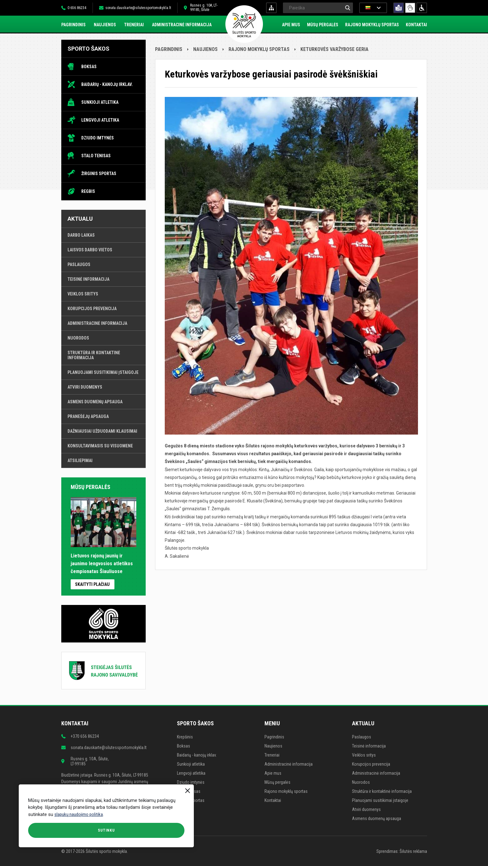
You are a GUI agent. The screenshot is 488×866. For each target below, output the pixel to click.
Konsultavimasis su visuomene (100, 445)
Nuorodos (78, 337)
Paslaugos (79, 264)
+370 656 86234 (85, 736)
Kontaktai (416, 24)
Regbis (88, 191)
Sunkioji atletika (99, 102)
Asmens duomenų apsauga (95, 401)
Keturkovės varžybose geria (334, 49)
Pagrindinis (73, 24)
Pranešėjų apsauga (88, 416)
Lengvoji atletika (100, 120)
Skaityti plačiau (92, 584)
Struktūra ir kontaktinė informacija (94, 355)
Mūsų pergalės (322, 24)
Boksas (89, 66)
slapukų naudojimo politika (78, 814)
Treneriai (134, 24)
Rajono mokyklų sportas (372, 24)
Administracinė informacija (182, 24)
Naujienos (105, 24)
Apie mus (291, 24)
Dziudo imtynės (97, 137)
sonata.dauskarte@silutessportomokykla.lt (138, 8)
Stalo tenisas (96, 155)
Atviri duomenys (85, 387)
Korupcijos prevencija (92, 308)
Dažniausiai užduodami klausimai (102, 431)
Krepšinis (185, 736)
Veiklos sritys (83, 293)
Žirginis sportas (98, 173)
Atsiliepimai (80, 460)
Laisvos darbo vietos (90, 249)
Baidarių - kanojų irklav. (107, 84)
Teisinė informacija (88, 279)
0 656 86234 (77, 8)
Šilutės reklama (413, 851)
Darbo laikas (81, 235)
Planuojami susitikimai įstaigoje (103, 372)
